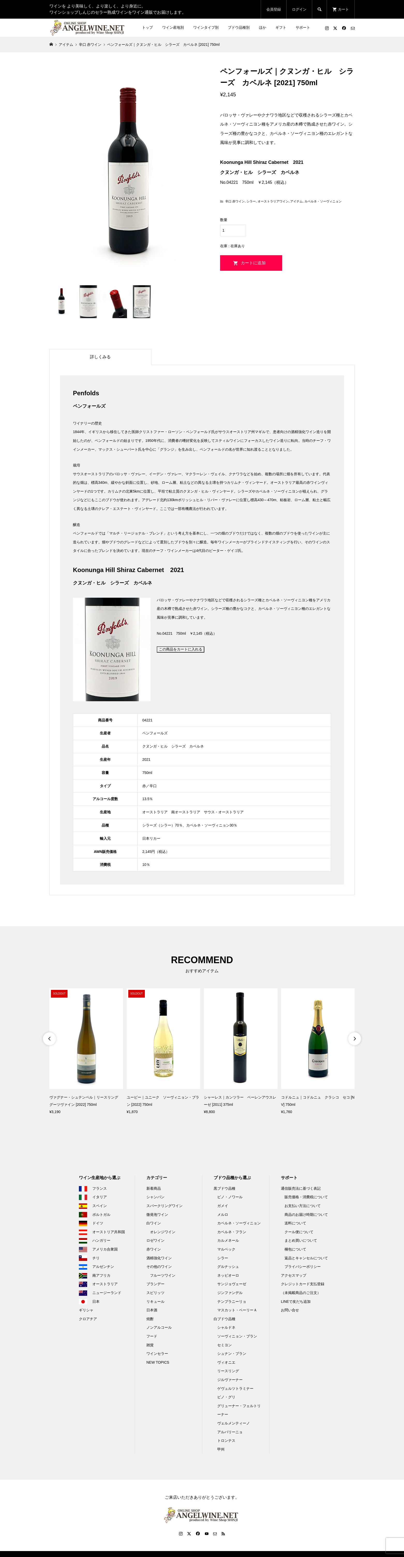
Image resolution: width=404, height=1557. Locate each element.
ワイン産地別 (173, 27)
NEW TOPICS (157, 1362)
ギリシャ (86, 1310)
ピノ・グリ (226, 1397)
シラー (251, 201)
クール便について (299, 1232)
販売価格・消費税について (306, 1197)
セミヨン (224, 1345)
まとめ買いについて (301, 1240)
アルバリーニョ (230, 1432)
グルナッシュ (228, 1266)
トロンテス (226, 1440)
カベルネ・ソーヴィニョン (323, 201)
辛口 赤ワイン (235, 201)
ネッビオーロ (228, 1275)
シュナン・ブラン (231, 1353)
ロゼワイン (155, 1240)
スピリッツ (155, 1293)
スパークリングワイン (164, 1206)
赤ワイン (153, 1249)
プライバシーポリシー (303, 1266)
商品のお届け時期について (306, 1214)
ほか (262, 27)
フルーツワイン (162, 1275)
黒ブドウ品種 (224, 1188)
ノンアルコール (159, 1327)
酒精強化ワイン (159, 1258)
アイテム (296, 201)
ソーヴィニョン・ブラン (237, 1336)
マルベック (226, 1249)
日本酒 (151, 1310)
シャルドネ (226, 1327)
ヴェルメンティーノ (233, 1423)
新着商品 (153, 1188)
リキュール (155, 1301)
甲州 (221, 1449)
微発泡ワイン (157, 1214)
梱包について (295, 1249)
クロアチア (88, 1319)
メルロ (222, 1214)
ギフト (280, 27)
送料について (295, 1223)
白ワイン (153, 1223)
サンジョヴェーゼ (231, 1284)
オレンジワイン (162, 1232)
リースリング (228, 1371)
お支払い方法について (303, 1206)
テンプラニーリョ (231, 1301)
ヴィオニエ (226, 1362)
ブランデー (155, 1284)
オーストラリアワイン (273, 201)
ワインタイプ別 (206, 27)
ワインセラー (157, 1353)
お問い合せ (290, 1310)
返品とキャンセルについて (306, 1258)
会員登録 (273, 9)
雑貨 (150, 1345)
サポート (303, 27)
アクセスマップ (293, 1275)
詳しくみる (100, 357)
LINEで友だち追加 (296, 1301)
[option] (86, 1051)
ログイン (299, 9)
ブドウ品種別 (239, 27)
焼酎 (150, 1319)
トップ (147, 27)
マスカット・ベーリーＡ (237, 1310)
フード (151, 1336)
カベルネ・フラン (231, 1232)
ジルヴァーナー (230, 1380)
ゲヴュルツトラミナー (235, 1388)
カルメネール (228, 1240)
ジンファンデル (230, 1293)
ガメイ (222, 1206)
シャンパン (155, 1197)
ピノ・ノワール (230, 1197)
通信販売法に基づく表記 (301, 1188)
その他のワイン (159, 1266)
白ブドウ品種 (224, 1319)
